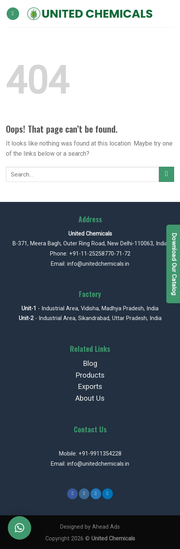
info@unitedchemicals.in (98, 264)
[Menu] (13, 13)
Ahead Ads (106, 527)
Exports (90, 386)
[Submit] (166, 174)
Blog (90, 363)
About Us (90, 398)
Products (90, 375)
